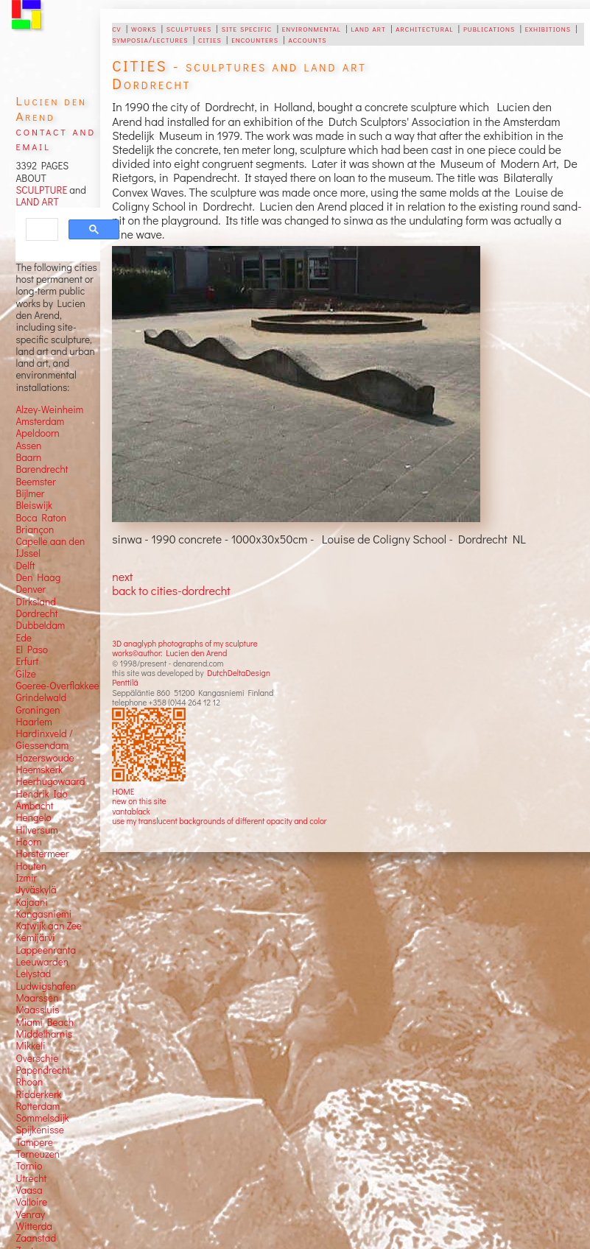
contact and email (55, 138)
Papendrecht (42, 1070)
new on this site (139, 800)
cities (210, 39)
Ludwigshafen (45, 986)
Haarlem (33, 721)
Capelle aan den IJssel (50, 547)
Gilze (25, 673)
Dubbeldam (40, 625)
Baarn (28, 457)
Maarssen (36, 998)
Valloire (31, 1201)
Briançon (34, 529)
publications (489, 28)
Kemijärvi (35, 937)
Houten (30, 866)
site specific (247, 28)
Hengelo (33, 817)
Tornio (28, 1165)
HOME (123, 791)
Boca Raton (40, 517)
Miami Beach (44, 1022)
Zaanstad (35, 1238)
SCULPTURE (41, 190)
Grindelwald (40, 697)
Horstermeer (42, 853)
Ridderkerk (38, 1094)
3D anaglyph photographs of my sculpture (184, 643)
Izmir (26, 877)
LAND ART (36, 201)
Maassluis (37, 1009)
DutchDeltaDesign (238, 672)
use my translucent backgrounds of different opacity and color (219, 820)
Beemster (35, 481)
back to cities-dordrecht (171, 590)
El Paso (31, 649)
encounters (254, 39)
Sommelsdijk (42, 1118)
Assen (28, 445)
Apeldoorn (37, 433)
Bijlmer (29, 493)
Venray (30, 1214)
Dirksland (35, 601)
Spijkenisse (39, 1129)
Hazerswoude (44, 757)
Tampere (34, 1142)
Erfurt (26, 661)
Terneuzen (37, 1154)
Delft (25, 565)
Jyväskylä (35, 889)
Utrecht (30, 1178)
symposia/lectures (150, 39)
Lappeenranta (45, 950)
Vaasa (28, 1190)
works (143, 28)
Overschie (36, 1058)
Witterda (33, 1226)
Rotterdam (37, 1106)
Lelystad (33, 973)
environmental (311, 28)
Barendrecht (41, 469)
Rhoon (29, 1081)
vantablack (131, 811)
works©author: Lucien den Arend (169, 652)
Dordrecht (36, 613)
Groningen (37, 710)
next (122, 576)
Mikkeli (30, 1045)
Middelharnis (43, 1034)
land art (368, 28)
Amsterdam (39, 421)
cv (116, 28)
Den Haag (37, 577)
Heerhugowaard (50, 781)
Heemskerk (39, 769)
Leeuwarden (42, 961)
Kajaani (31, 902)
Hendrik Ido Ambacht (41, 799)
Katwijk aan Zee (48, 925)
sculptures (188, 28)
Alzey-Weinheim (49, 409)
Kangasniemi (43, 914)
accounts (308, 39)
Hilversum (36, 830)
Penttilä (125, 682)
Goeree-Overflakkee (57, 685)
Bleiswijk (33, 505)
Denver (30, 589)
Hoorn (28, 841)
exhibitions (548, 28)
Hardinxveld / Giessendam (43, 739)
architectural (424, 28)
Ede (23, 637)
